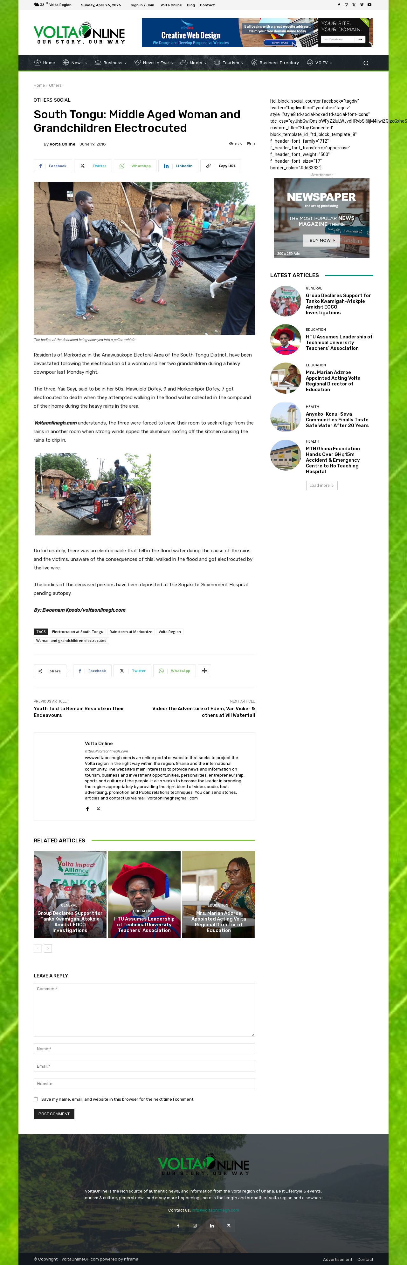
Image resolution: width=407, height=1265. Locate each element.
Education (143, 911)
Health (312, 407)
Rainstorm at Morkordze (131, 631)
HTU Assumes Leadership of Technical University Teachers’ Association (144, 924)
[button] (365, 63)
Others (55, 85)
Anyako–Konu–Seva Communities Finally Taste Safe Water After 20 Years (337, 419)
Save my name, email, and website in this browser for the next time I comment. (117, 1099)
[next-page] (48, 948)
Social (62, 100)
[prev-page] (38, 948)
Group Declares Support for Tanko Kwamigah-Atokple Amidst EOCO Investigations (70, 921)
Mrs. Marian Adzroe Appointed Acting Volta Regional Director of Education (218, 921)
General (69, 905)
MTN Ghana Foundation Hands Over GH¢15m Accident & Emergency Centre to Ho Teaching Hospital (333, 460)
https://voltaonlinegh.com (106, 751)
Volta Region (170, 631)
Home (39, 85)
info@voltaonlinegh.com (215, 1210)
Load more (322, 485)
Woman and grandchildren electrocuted (71, 640)
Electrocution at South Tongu (77, 631)
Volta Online (62, 144)
